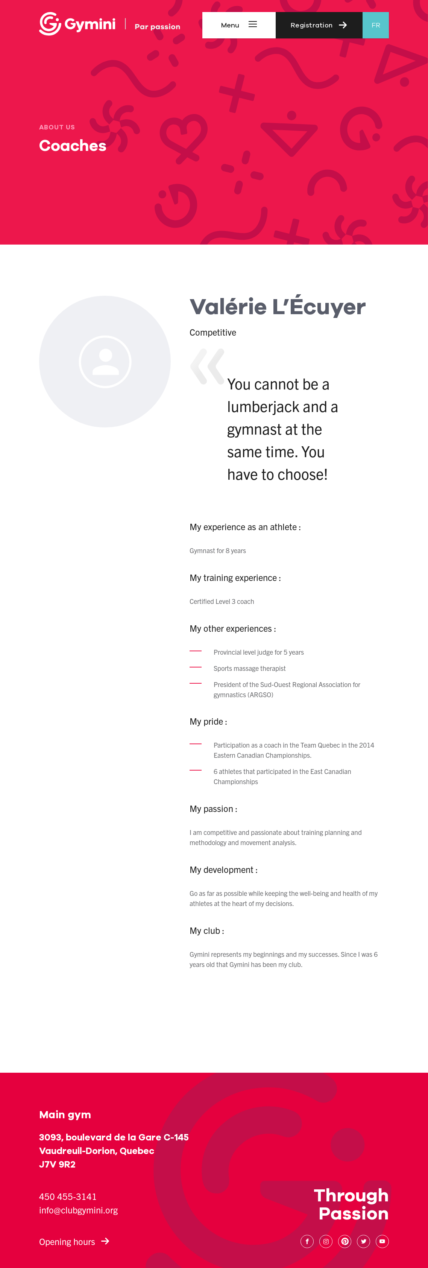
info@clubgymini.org (78, 1209)
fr (376, 25)
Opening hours (74, 1241)
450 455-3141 (68, 1196)
